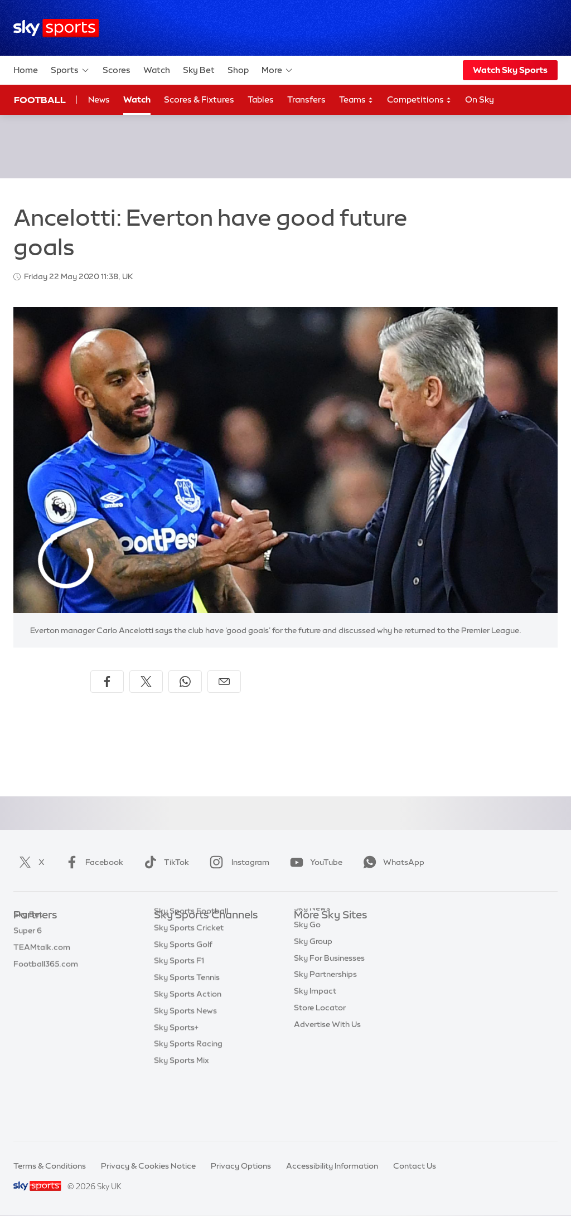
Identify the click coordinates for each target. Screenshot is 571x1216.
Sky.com (310, 932)
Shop (238, 70)
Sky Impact (315, 1031)
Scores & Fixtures (199, 99)
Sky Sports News (185, 1065)
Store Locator (320, 1048)
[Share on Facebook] (107, 681)
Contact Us (414, 1166)
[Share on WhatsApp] (185, 681)
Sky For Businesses (329, 999)
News (99, 99)
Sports (70, 70)
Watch (156, 70)
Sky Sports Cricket (189, 982)
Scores (116, 70)
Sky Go (307, 965)
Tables (261, 99)
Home (25, 70)
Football (40, 99)
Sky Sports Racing (188, 1098)
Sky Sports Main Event (195, 932)
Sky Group (313, 982)
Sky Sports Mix (181, 1114)
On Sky (479, 99)
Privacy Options (241, 1166)
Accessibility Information (332, 1166)
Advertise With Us (327, 1065)
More (277, 70)
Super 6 (27, 948)
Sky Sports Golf (183, 999)
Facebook (92, 862)
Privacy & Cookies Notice (148, 1166)
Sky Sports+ (176, 1082)
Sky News (312, 948)
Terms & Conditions (49, 1166)
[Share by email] (224, 681)
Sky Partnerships (325, 1015)
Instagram (237, 862)
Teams (356, 100)
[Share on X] (146, 681)
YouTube (314, 862)
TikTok (164, 862)
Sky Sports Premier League (204, 948)
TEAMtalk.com (41, 965)
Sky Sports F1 (179, 1015)
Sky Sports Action (187, 1048)
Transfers (306, 99)
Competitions (419, 100)
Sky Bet (199, 70)
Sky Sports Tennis (187, 1031)
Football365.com (45, 982)
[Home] (56, 28)
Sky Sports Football (191, 965)
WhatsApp (391, 862)
